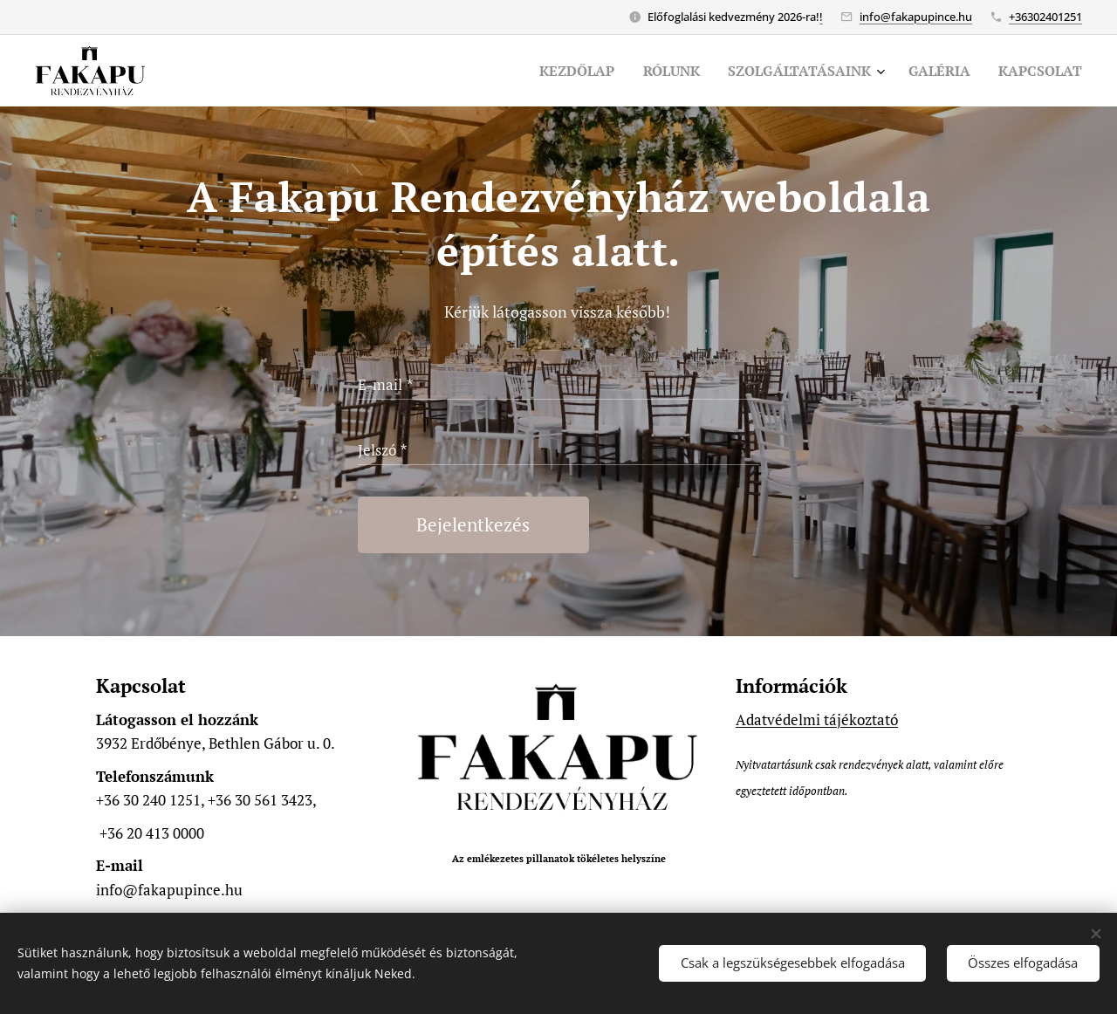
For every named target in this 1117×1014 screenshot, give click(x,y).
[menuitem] (555, 70)
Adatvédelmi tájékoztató (817, 719)
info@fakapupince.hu (916, 16)
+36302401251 (1045, 16)
